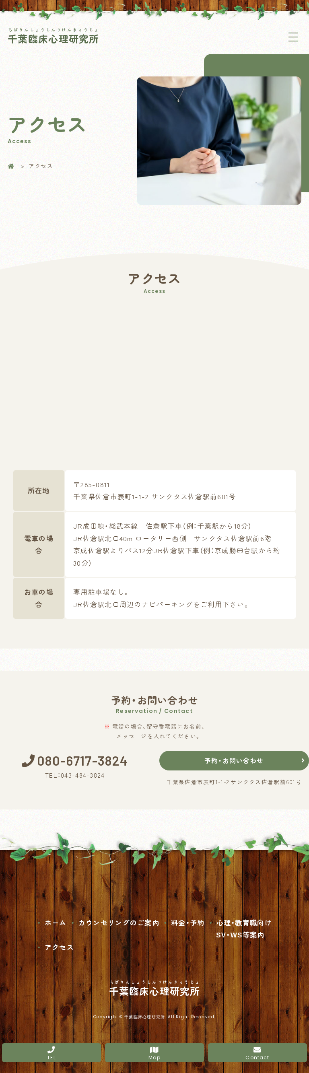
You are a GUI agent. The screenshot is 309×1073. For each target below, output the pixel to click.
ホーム (56, 920)
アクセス (59, 945)
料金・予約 (187, 920)
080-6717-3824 (83, 760)
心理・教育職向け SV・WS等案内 (244, 926)
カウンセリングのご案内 (118, 920)
